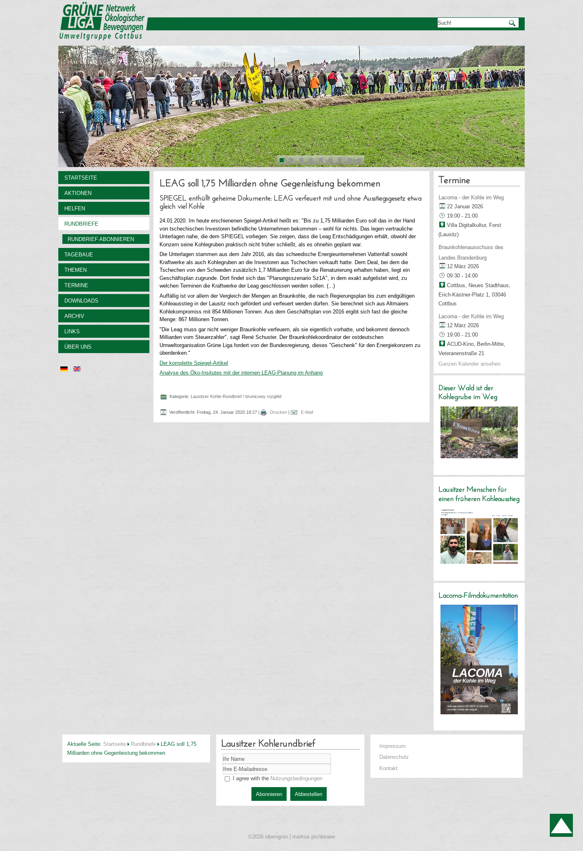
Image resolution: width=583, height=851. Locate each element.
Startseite (80, 177)
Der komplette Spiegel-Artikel (194, 363)
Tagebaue (78, 254)
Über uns (77, 346)
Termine (76, 285)
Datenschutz (394, 757)
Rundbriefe (81, 223)
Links (72, 331)
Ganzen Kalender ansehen (469, 363)
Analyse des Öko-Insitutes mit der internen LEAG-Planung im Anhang (241, 372)
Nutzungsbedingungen (296, 778)
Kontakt (388, 768)
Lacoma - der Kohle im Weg (471, 197)
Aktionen (77, 193)
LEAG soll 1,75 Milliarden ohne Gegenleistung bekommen (270, 184)
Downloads (81, 300)
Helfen (74, 208)
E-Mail (306, 412)
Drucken (278, 412)
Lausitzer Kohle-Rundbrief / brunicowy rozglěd (236, 396)
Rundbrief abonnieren (101, 239)
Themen (75, 270)
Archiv (74, 316)
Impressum (392, 746)
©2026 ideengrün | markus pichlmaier (291, 836)
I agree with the (273, 778)
